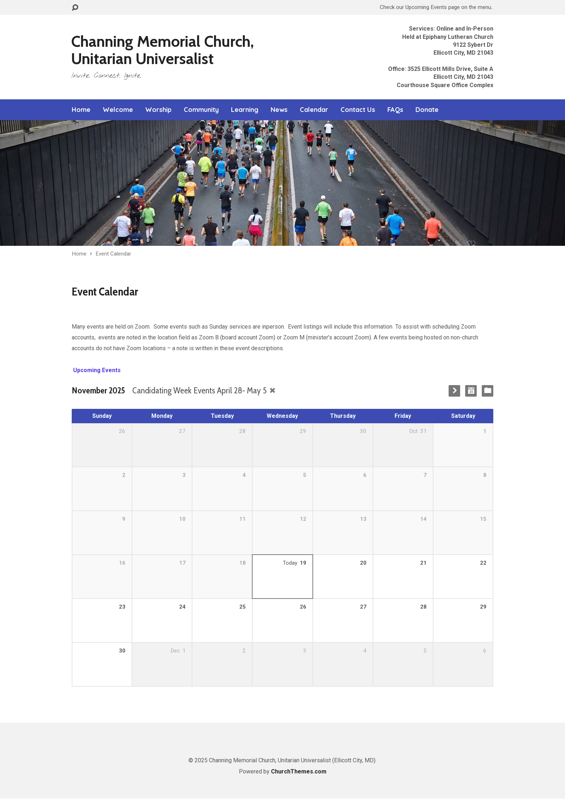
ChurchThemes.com (298, 771)
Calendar (314, 110)
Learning (244, 110)
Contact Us (358, 110)
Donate (427, 110)
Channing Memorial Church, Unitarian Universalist (162, 50)
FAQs (395, 110)
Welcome (118, 110)
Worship (158, 110)
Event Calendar (113, 253)
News (279, 110)
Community (201, 110)
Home (81, 110)
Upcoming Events (96, 370)
